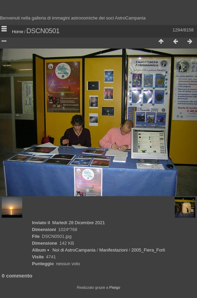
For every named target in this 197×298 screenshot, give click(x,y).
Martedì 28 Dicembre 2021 (78, 222)
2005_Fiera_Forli (148, 250)
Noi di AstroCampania (74, 250)
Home (17, 31)
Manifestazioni (113, 250)
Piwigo (114, 287)
